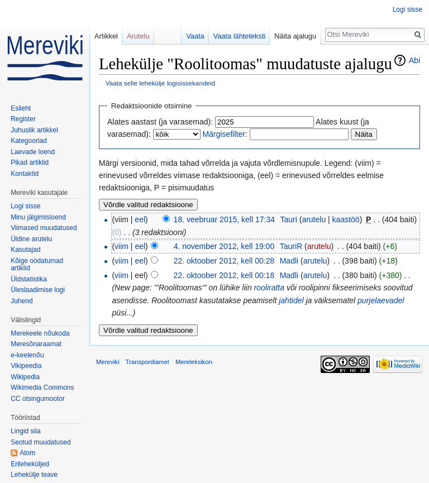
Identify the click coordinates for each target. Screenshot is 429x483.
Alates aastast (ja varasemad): (160, 121)
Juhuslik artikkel (34, 130)
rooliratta (269, 287)
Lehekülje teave (34, 475)
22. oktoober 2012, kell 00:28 (224, 260)
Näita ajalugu (295, 36)
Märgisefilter (224, 134)
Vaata (195, 36)
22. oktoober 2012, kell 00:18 (224, 275)
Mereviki (108, 361)
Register (23, 119)
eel (140, 219)
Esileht (21, 108)
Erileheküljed (30, 464)
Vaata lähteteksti (239, 36)
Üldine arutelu (31, 239)
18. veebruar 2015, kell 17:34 (224, 219)
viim (121, 246)
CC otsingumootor (38, 399)
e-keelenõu (27, 355)
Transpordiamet (147, 361)
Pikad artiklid (30, 162)
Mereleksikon (193, 361)
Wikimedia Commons (42, 387)
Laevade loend (33, 152)
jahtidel (291, 300)
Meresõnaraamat (36, 344)
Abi (414, 60)
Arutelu (138, 36)
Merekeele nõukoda (40, 333)
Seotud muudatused (40, 442)
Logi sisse (407, 9)
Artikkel (106, 36)
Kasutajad (25, 250)
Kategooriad (29, 141)
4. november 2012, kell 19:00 (224, 246)
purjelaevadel (381, 300)
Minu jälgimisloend (38, 217)
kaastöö (346, 219)
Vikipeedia (26, 366)
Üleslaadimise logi (38, 290)
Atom (27, 453)
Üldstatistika (29, 279)
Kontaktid (25, 174)
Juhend (21, 301)
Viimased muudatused (44, 228)
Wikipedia (25, 377)
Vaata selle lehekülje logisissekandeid (160, 83)
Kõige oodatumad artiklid (37, 264)
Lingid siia (25, 431)
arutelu (314, 219)
